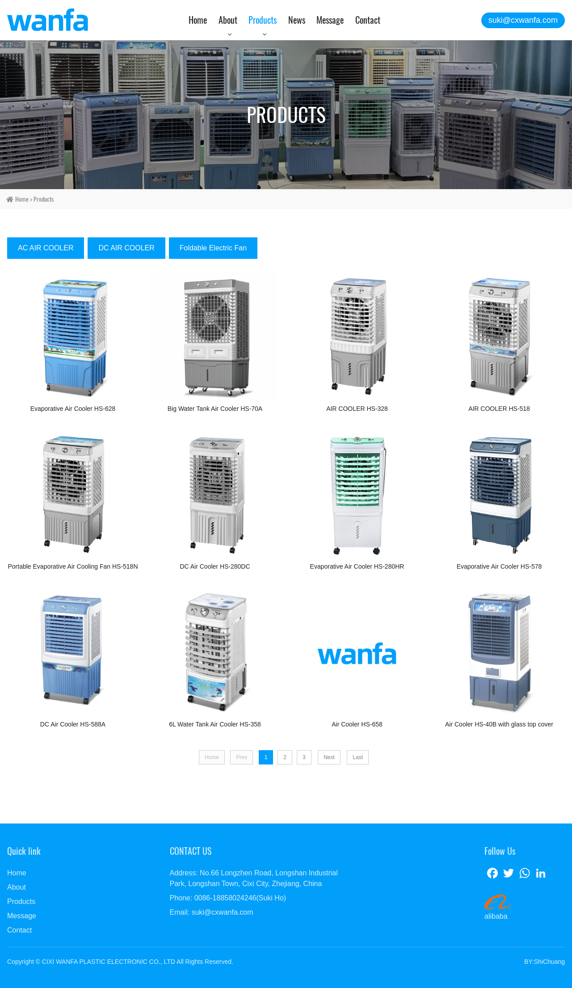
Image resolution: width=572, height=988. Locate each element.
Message (330, 20)
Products (262, 20)
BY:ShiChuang (544, 961)
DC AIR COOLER (126, 248)
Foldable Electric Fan (213, 248)
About (228, 20)
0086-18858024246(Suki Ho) (240, 898)
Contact (367, 20)
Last (358, 757)
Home (198, 20)
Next (329, 757)
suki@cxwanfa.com (523, 20)
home (22, 199)
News (296, 20)
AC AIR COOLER (45, 248)
